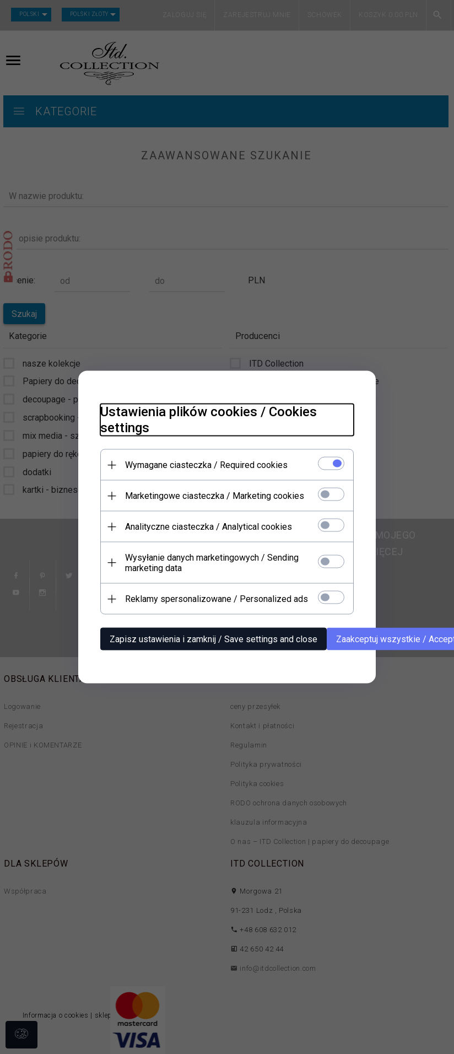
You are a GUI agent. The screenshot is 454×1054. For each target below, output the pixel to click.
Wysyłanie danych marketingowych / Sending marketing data (212, 562)
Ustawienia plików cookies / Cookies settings (208, 419)
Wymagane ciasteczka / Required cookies (206, 465)
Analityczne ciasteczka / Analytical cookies (208, 526)
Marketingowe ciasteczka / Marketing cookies (214, 496)
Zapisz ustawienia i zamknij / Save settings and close (213, 639)
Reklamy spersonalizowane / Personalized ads (216, 599)
